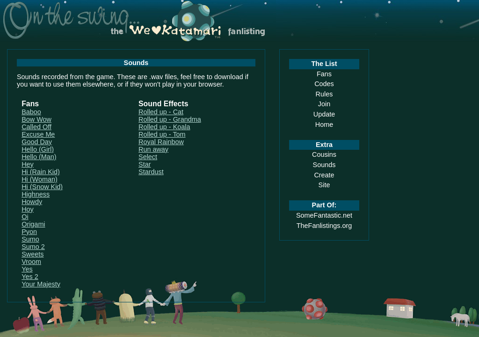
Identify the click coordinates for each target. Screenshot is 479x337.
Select (147, 157)
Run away (153, 149)
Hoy (28, 209)
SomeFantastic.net (324, 215)
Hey (28, 164)
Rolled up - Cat (160, 112)
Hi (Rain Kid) (41, 172)
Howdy (32, 201)
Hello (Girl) (38, 149)
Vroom (31, 261)
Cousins (324, 154)
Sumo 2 (33, 246)
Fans (324, 74)
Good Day (37, 142)
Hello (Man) (39, 157)
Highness (36, 194)
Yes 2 (30, 276)
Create (324, 175)
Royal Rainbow (161, 142)
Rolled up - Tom (162, 134)
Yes (27, 269)
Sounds (324, 164)
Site (324, 185)
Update (324, 114)
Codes (324, 84)
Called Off (36, 127)
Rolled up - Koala (164, 127)
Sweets (33, 254)
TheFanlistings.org (324, 225)
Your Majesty (41, 284)
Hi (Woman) (40, 179)
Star (144, 164)
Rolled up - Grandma (169, 119)
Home (324, 124)
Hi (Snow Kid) (42, 186)
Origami (33, 224)
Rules (324, 94)
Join (324, 104)
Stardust (151, 172)
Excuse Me (38, 134)
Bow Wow (36, 119)
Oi (25, 216)
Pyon (29, 231)
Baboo (31, 112)
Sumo (30, 239)
